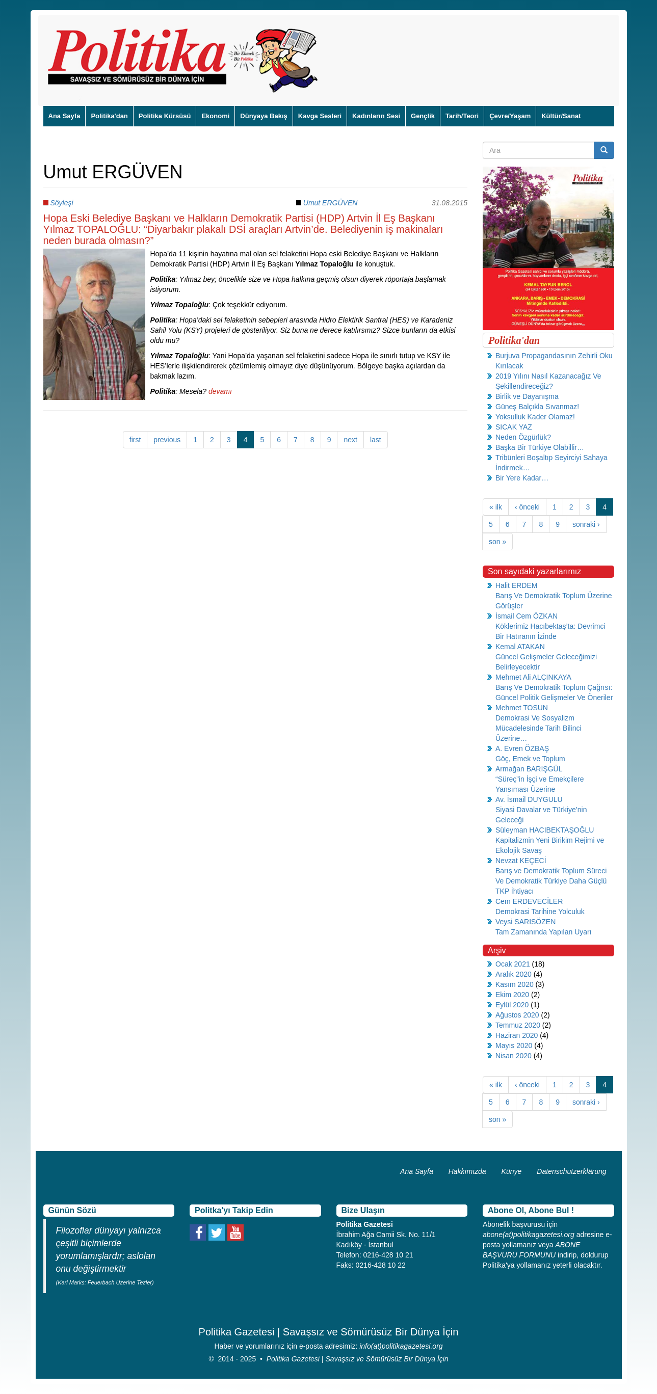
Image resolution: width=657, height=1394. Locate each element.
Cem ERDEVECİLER (529, 901)
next (350, 440)
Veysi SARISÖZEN (525, 922)
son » (497, 542)
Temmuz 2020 (517, 1025)
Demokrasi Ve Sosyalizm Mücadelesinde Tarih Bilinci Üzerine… (538, 728)
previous (166, 440)
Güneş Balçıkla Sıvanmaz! (537, 407)
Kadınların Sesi (376, 116)
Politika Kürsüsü (165, 116)
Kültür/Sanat (561, 116)
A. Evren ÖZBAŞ (522, 748)
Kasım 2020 (514, 984)
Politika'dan (109, 116)
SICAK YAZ (513, 427)
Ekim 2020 (512, 994)
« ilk (495, 507)
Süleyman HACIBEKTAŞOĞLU (544, 830)
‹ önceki (527, 507)
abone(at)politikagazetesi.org (528, 1234)
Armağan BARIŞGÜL (529, 769)
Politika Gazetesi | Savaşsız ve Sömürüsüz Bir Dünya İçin (358, 1359)
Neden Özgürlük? (523, 437)
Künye (512, 1171)
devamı (220, 391)
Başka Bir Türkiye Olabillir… (539, 447)
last (375, 440)
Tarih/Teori (462, 116)
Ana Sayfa (64, 116)
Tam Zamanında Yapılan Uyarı (543, 932)
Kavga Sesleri (319, 116)
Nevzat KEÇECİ (520, 860)
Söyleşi (61, 203)
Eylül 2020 (512, 1005)
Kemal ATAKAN (520, 646)
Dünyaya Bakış (263, 116)
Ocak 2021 (512, 964)
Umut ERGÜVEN (330, 203)
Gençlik (423, 116)
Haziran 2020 (516, 1035)
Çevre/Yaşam (510, 116)
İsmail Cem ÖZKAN (526, 616)
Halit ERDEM (516, 585)
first (135, 440)
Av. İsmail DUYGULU (529, 799)
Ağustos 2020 (517, 1015)
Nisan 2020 (513, 1056)
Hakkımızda (467, 1171)
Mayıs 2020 (513, 1045)
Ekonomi (215, 116)
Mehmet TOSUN (521, 708)
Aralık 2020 (513, 974)
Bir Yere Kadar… (521, 478)
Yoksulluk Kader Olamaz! (535, 417)
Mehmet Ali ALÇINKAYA (533, 677)
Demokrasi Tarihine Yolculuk (540, 911)
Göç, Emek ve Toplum (530, 759)
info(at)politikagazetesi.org (400, 1346)
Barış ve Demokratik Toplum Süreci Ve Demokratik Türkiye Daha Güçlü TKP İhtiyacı (551, 881)
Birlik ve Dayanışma (527, 396)
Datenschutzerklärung (571, 1171)
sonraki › (586, 524)
